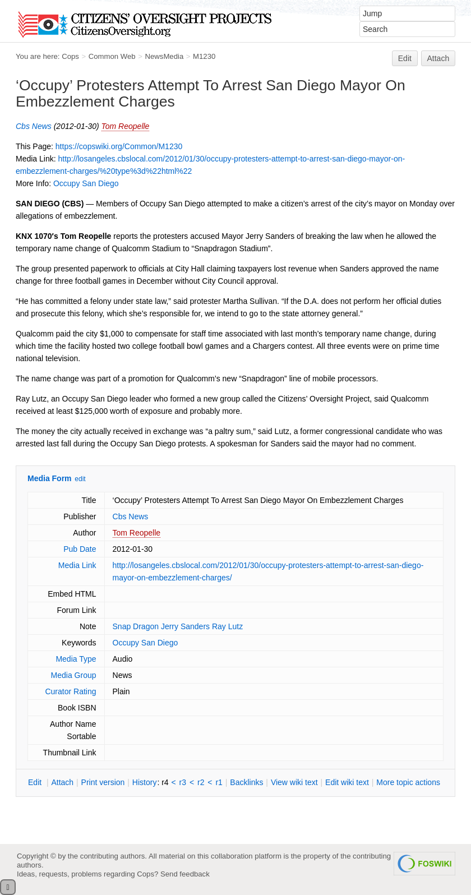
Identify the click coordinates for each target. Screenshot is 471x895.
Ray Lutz (227, 626)
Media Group (73, 675)
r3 (182, 782)
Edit (405, 58)
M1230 (204, 56)
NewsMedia (164, 56)
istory (144, 782)
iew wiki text (294, 782)
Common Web (112, 56)
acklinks (246, 782)
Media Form (49, 478)
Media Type (76, 658)
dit (36, 782)
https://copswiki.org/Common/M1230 (119, 146)
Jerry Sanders (185, 626)
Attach (438, 58)
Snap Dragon (136, 626)
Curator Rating (70, 691)
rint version (103, 782)
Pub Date (79, 549)
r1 (218, 782)
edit (80, 479)
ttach (62, 782)
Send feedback (185, 874)
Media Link (77, 565)
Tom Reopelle (125, 126)
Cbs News (34, 126)
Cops (70, 56)
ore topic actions (408, 782)
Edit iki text (347, 782)
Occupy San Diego (86, 183)
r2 (200, 782)
